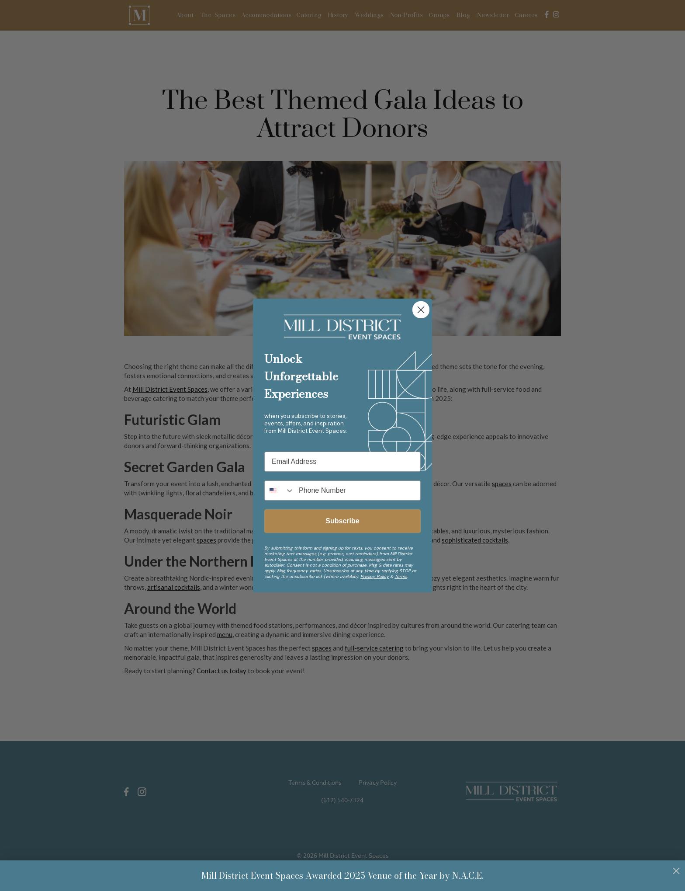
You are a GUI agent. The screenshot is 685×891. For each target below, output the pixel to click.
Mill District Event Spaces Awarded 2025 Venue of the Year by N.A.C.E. (342, 875)
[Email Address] (342, 462)
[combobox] (279, 490)
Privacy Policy (374, 576)
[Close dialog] (421, 309)
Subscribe (342, 521)
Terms (400, 576)
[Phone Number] (357, 490)
